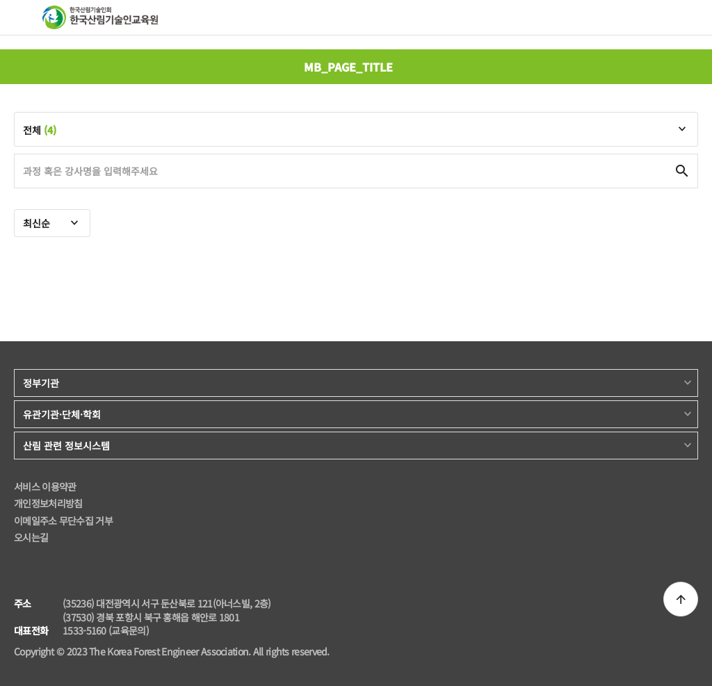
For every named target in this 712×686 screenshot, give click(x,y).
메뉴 (22, 17)
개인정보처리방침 (48, 503)
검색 (659, 17)
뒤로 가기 (21, 67)
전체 (39, 130)
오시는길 (31, 537)
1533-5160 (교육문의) (106, 630)
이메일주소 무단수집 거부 (63, 521)
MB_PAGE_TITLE (348, 66)
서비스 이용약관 (45, 486)
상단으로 (680, 599)
